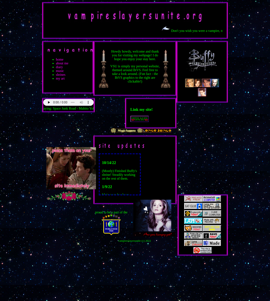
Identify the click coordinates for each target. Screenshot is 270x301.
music (60, 71)
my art (60, 78)
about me (62, 63)
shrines (60, 74)
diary (59, 67)
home (59, 59)
